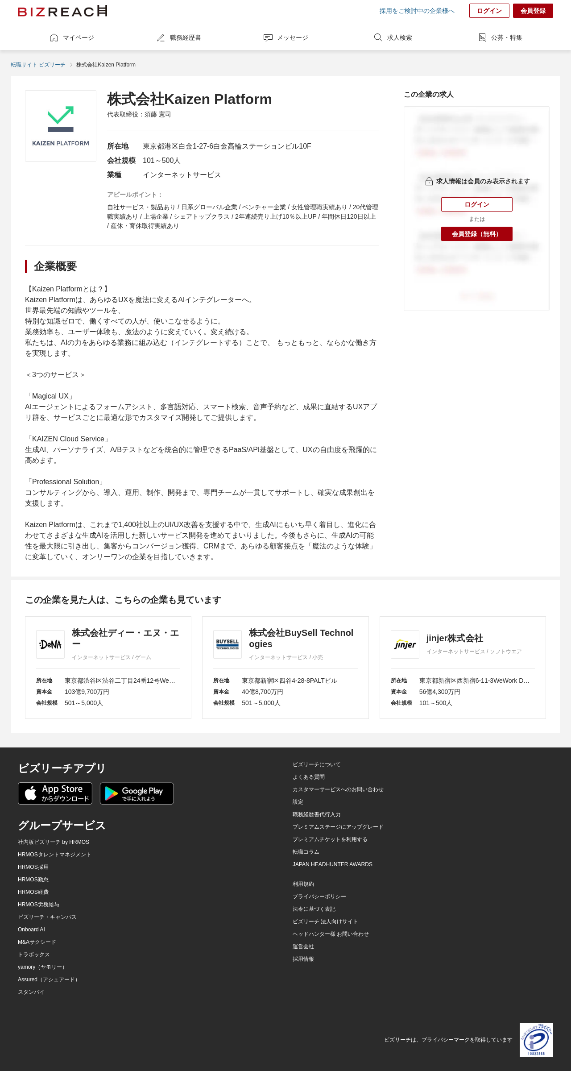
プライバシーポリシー (319, 896)
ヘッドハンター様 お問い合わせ (331, 934)
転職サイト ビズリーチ (38, 65)
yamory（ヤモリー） (42, 967)
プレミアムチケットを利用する (330, 839)
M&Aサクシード (37, 942)
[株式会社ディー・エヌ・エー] (108, 667)
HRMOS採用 (33, 867)
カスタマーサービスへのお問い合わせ (338, 789)
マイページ (71, 37)
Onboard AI (31, 929)
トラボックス (34, 954)
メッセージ (285, 37)
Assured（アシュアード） (49, 979)
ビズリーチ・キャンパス (47, 917)
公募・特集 (499, 37)
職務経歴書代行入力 (317, 814)
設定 (298, 802)
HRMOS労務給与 (38, 904)
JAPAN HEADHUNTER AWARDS (332, 864)
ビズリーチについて (317, 764)
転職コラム (306, 852)
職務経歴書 (178, 37)
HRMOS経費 (33, 892)
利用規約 (303, 884)
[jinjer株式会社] (463, 667)
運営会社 (303, 946)
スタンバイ (31, 992)
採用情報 (303, 959)
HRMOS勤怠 (33, 879)
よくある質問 (309, 777)
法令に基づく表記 (314, 909)
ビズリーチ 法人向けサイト (325, 921)
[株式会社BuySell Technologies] (285, 667)
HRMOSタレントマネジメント (54, 854)
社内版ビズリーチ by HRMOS (53, 842)
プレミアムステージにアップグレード (338, 827)
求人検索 (392, 37)
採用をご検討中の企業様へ (417, 11)
